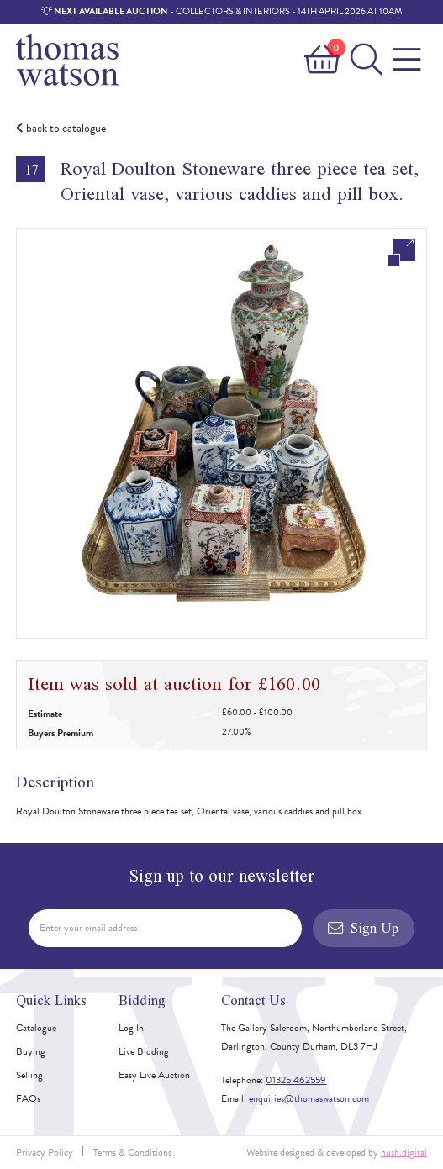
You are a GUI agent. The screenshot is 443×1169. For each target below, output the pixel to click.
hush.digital (404, 1152)
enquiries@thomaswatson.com (309, 1098)
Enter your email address (88, 927)
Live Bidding (144, 1051)
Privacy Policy (44, 1152)
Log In (131, 1027)
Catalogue (36, 1027)
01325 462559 (296, 1079)
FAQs (28, 1098)
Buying (30, 1051)
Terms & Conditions (132, 1152)
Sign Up (363, 928)
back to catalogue (61, 128)
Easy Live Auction (154, 1074)
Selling (29, 1074)
